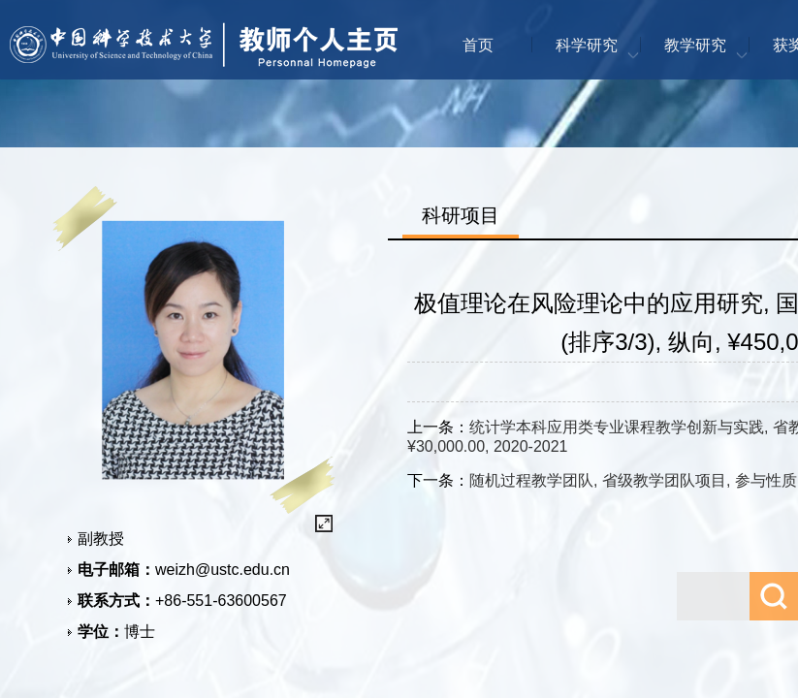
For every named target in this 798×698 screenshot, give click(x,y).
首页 (478, 45)
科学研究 (587, 45)
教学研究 (695, 45)
